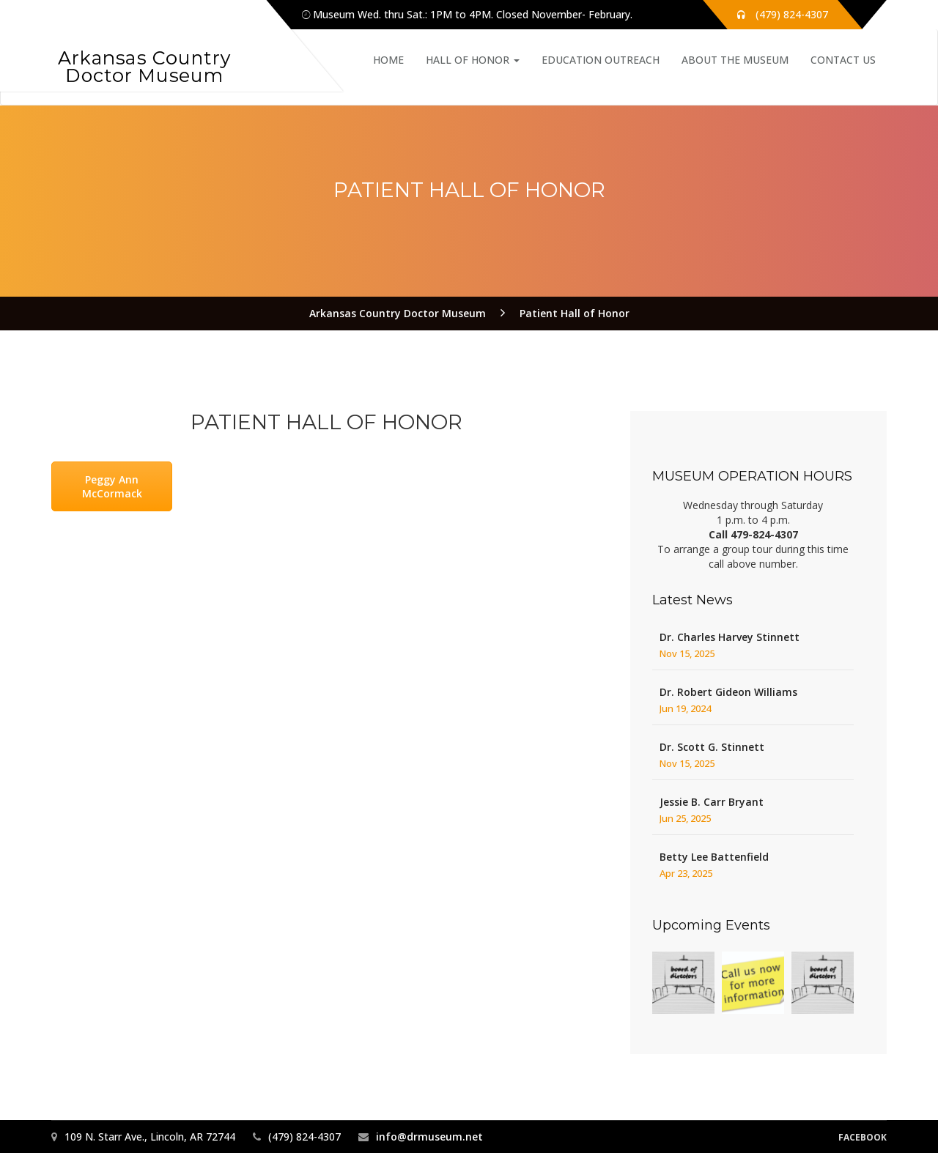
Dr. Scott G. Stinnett (712, 747)
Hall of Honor (473, 60)
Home (388, 60)
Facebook (862, 1137)
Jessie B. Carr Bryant (712, 802)
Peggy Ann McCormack (112, 486)
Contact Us (843, 60)
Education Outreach (601, 60)
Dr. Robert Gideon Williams (728, 692)
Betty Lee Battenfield (714, 857)
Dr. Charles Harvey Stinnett (729, 637)
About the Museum (735, 60)
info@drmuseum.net (429, 1136)
